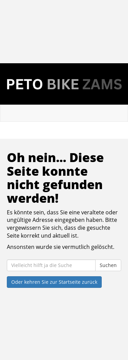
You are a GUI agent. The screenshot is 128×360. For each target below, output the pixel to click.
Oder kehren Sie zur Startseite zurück (54, 282)
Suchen (108, 265)
